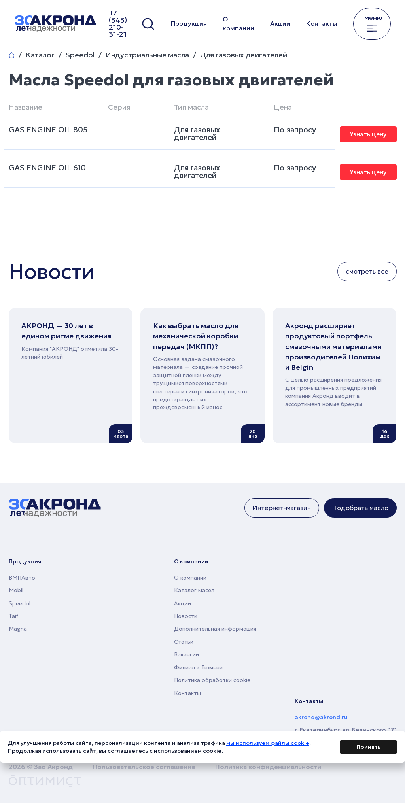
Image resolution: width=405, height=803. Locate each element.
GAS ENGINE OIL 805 (48, 129)
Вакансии (186, 654)
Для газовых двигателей (243, 55)
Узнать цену (368, 134)
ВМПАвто (22, 577)
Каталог (40, 55)
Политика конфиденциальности (268, 767)
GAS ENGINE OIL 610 (47, 167)
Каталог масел (194, 590)
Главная (12, 55)
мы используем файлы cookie (267, 744)
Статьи (183, 641)
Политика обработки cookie (212, 680)
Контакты (321, 23)
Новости (185, 616)
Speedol (80, 55)
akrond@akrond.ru (321, 717)
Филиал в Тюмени (198, 667)
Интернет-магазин (282, 508)
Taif (13, 616)
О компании (238, 23)
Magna (18, 628)
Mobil (16, 590)
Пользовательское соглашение (144, 767)
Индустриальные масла (147, 55)
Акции (280, 23)
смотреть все (367, 271)
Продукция (189, 23)
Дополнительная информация (215, 628)
